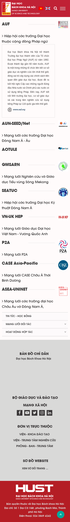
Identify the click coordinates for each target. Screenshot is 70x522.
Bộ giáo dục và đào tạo (35, 397)
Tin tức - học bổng (19, 316)
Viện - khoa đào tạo (34, 434)
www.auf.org (19, 109)
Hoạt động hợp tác (19, 332)
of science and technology (26, 14)
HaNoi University (20, 11)
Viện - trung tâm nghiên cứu (34, 440)
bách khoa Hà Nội (23, 7)
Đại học (17, 4)
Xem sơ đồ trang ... (35, 468)
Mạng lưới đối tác (18, 324)
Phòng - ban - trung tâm (34, 446)
